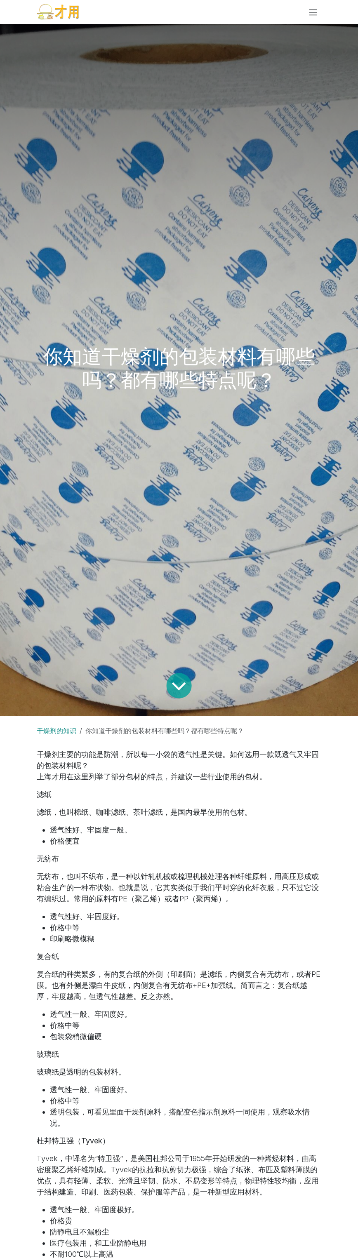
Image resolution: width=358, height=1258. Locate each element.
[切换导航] (313, 12)
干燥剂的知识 (56, 731)
